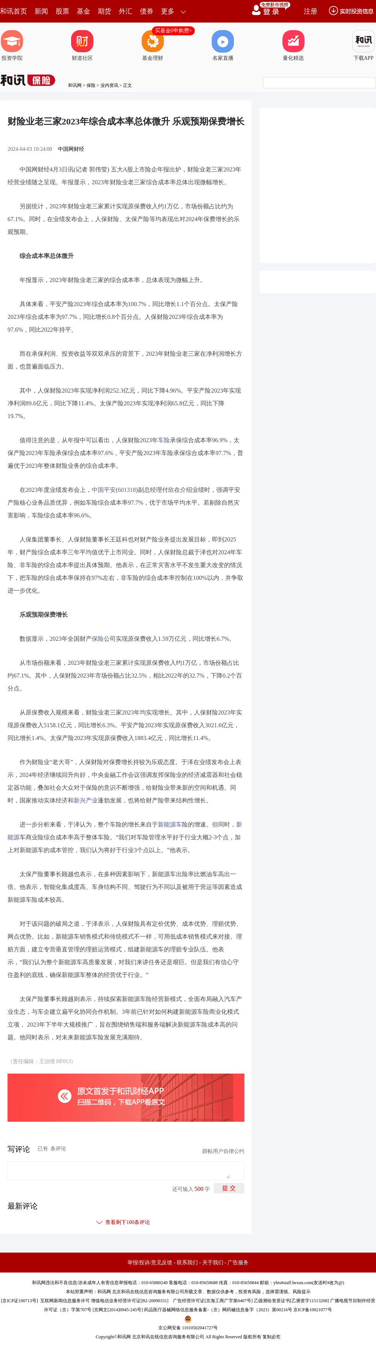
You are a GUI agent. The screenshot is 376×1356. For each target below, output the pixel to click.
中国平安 (104, 490)
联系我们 (187, 1262)
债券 (146, 11)
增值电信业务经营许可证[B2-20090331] (129, 1300)
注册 (310, 11)
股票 (62, 11)
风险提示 (302, 1291)
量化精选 (293, 45)
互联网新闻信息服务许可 (65, 1300)
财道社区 (82, 45)
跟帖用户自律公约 (223, 1151)
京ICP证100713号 (19, 1300)
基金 (83, 11)
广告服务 (238, 1262)
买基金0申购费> (173, 30)
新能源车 (170, 824)
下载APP (363, 45)
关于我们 (212, 1262)
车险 (164, 440)
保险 (91, 85)
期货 (104, 11)
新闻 (41, 11)
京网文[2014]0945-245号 (117, 1309)
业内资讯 (109, 85)
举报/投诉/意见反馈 (150, 1262)
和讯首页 (13, 11)
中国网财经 (71, 149)
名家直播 (223, 45)
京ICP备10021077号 (312, 1309)
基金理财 (152, 45)
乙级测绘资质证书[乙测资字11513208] (291, 1300)
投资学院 (12, 45)
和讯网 (75, 85)
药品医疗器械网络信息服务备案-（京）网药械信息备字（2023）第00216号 (218, 1309)
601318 (127, 490)
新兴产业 (86, 800)
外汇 (125, 11)
